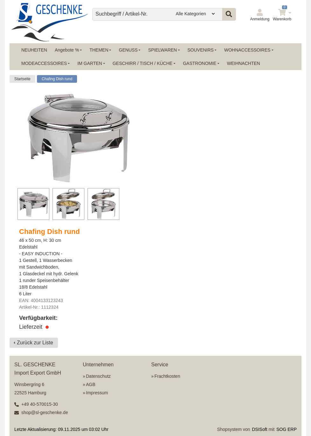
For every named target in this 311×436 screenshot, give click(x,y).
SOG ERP (286, 429)
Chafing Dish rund (57, 79)
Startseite (22, 79)
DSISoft (259, 429)
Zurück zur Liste (35, 342)
